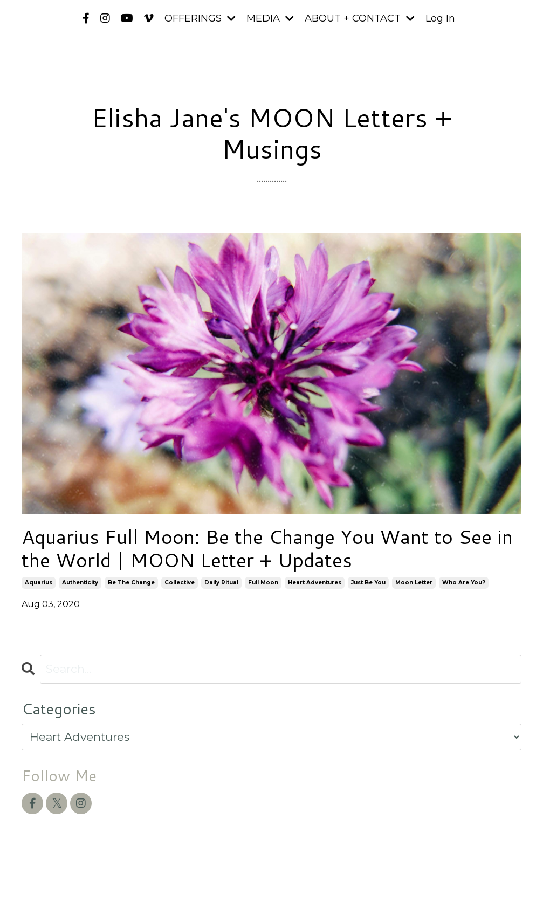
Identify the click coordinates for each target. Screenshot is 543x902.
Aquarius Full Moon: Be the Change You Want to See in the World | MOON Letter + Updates (267, 548)
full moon (263, 582)
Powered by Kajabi (486, 874)
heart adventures (314, 582)
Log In (440, 18)
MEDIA (270, 18)
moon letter (413, 582)
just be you (368, 582)
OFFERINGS (200, 18)
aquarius (38, 582)
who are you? (463, 582)
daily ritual (221, 582)
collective (179, 582)
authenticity (80, 582)
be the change (131, 582)
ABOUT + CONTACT (360, 18)
